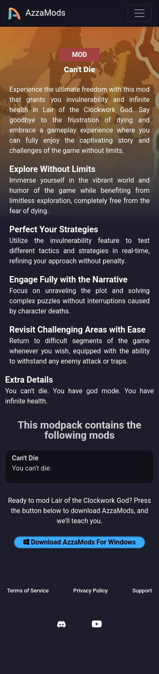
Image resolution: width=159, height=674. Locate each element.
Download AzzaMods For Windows (79, 542)
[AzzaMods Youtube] (97, 625)
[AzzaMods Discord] (61, 625)
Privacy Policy (90, 590)
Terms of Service (27, 590)
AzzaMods (36, 13)
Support (142, 590)
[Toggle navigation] (139, 13)
